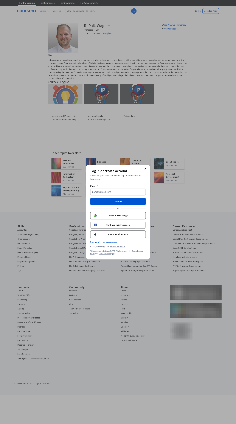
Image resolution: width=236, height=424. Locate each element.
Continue (118, 201)
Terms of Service (105, 253)
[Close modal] (145, 168)
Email (94, 186)
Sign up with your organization (103, 241)
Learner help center (117, 246)
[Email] (118, 191)
